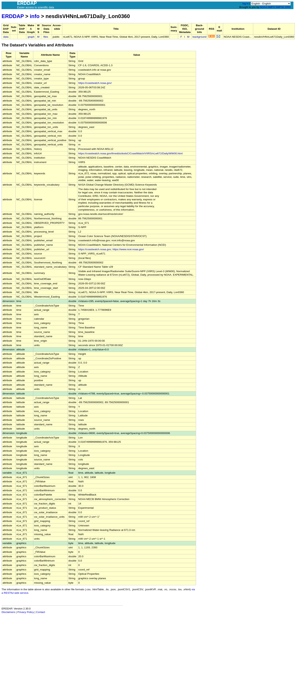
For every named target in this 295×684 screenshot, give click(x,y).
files (45, 36)
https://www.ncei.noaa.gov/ (128, 249)
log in (245, 3)
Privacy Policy (25, 612)
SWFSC (280, 7)
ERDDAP (13, 16)
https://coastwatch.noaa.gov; (95, 249)
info (34, 16)
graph (31, 36)
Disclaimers (8, 612)
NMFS (271, 7)
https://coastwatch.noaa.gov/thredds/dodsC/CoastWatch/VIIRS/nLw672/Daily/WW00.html (130, 153)
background (199, 36)
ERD (288, 7)
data (5, 36)
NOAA (263, 7)
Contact (40, 612)
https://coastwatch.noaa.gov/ (95, 83)
